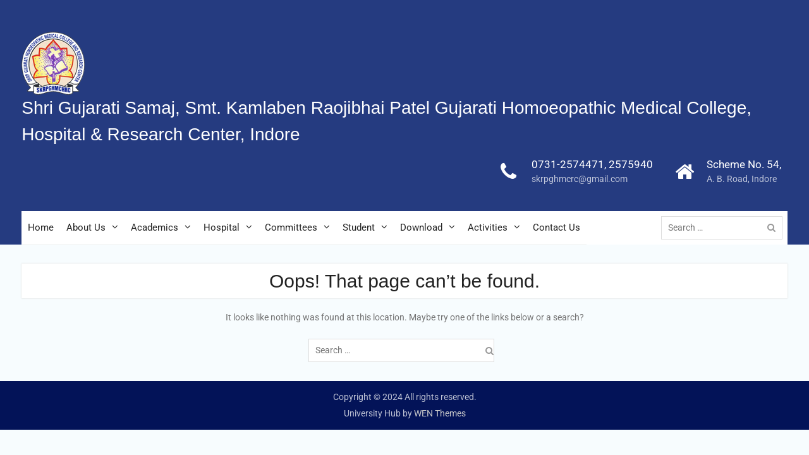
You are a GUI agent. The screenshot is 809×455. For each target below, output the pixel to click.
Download (421, 227)
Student (359, 227)
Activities (488, 227)
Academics (154, 227)
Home (41, 227)
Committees (291, 227)
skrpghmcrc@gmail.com (580, 179)
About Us (86, 227)
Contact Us (556, 227)
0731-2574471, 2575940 (592, 164)
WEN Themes (440, 413)
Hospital (222, 227)
